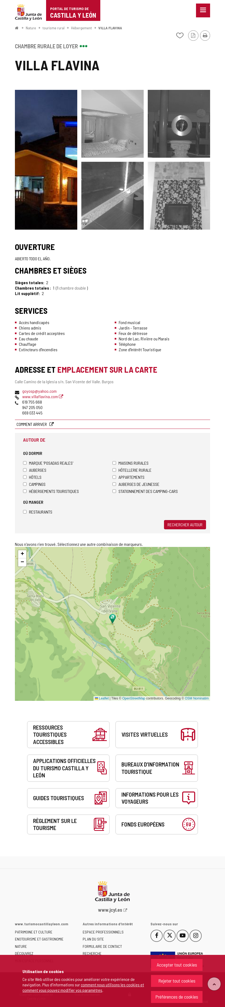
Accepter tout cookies (177, 965)
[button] (22, 554)
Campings (34, 484)
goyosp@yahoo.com (39, 391)
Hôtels (32, 477)
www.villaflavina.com (42, 396)
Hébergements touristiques (51, 491)
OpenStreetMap (133, 698)
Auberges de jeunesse (135, 484)
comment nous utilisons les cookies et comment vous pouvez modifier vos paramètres (83, 987)
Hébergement (81, 28)
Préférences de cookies (176, 997)
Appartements (128, 477)
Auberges (34, 470)
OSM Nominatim (197, 698)
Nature (31, 28)
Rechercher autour (185, 524)
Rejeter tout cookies (176, 981)
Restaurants (37, 511)
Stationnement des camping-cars (145, 491)
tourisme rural (54, 28)
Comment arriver (32, 424)
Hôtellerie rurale (132, 470)
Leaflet (102, 698)
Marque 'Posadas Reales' (48, 462)
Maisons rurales (130, 462)
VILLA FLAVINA (110, 28)
